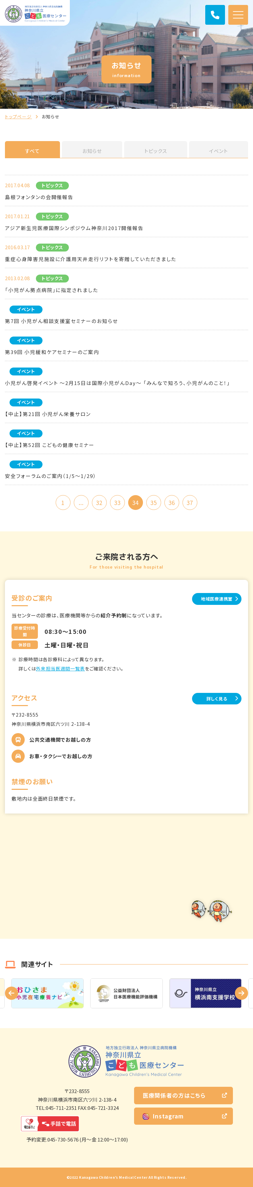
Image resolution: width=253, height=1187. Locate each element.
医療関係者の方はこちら (174, 1095)
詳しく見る (217, 699)
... (81, 502)
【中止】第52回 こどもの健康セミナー (50, 444)
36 (171, 502)
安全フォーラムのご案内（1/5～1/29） (51, 475)
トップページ (18, 116)
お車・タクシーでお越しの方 (61, 756)
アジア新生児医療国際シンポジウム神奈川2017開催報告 (74, 227)
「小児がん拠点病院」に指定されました (51, 289)
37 (189, 502)
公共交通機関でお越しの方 (60, 739)
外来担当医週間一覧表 (60, 668)
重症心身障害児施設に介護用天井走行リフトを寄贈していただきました (90, 258)
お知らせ (92, 150)
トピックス (155, 150)
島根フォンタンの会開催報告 (39, 196)
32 (99, 502)
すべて (32, 150)
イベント (218, 150)
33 (117, 502)
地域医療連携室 (217, 599)
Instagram (163, 1116)
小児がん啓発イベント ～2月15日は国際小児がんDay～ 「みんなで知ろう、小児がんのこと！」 (117, 382)
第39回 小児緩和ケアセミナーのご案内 (52, 351)
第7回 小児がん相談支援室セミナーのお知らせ (61, 320)
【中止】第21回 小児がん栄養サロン (48, 413)
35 (153, 502)
